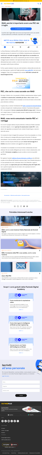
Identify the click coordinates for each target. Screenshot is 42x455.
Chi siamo (3, 428)
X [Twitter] (18, 206)
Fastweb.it (3, 432)
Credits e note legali (5, 430)
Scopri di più (8, 182)
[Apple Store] (10, 415)
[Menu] (2, 4)
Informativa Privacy (5, 453)
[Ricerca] (38, 4)
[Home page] (9, 3)
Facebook (21, 206)
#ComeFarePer (7, 195)
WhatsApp (24, 206)
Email (27, 206)
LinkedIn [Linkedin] (15, 206)
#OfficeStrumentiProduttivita (15, 195)
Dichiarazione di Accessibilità (35, 453)
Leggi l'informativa (5, 376)
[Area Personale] (40, 3)
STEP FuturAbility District (6, 439)
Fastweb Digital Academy (5, 437)
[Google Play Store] (31, 415)
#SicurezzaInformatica (25, 195)
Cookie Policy (13, 453)
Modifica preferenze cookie (23, 453)
